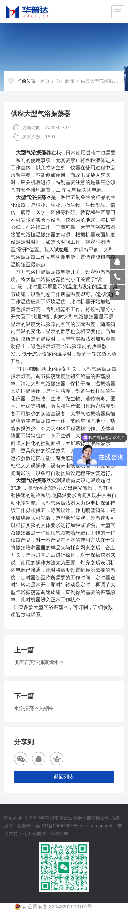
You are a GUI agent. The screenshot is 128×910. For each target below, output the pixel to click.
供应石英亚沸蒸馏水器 (39, 662)
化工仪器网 (34, 833)
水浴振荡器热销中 (34, 708)
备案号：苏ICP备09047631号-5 (49, 825)
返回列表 (63, 777)
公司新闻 (65, 81)
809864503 (117, 262)
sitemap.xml (99, 825)
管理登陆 (59, 833)
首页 (45, 81)
